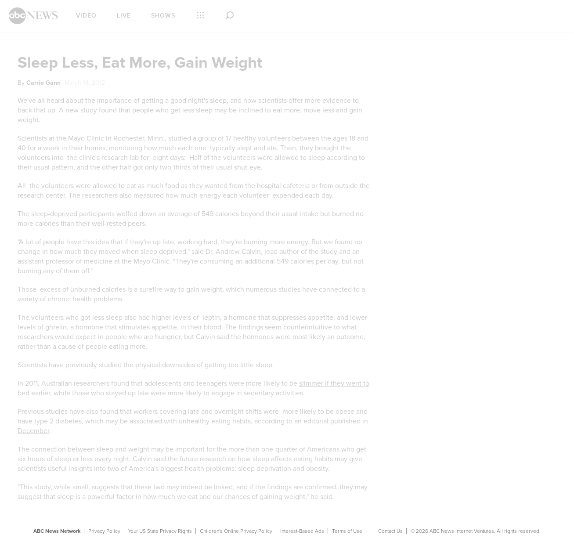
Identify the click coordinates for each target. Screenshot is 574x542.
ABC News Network (56, 531)
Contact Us (390, 531)
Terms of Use (347, 531)
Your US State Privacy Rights (160, 531)
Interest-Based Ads (302, 531)
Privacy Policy (104, 531)
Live (124, 15)
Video (86, 15)
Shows (163, 15)
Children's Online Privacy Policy (236, 531)
